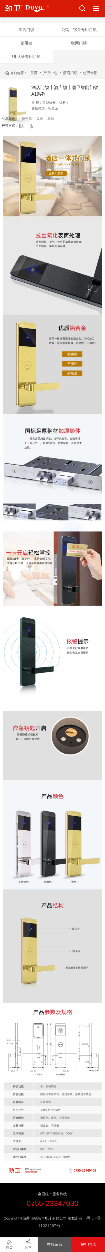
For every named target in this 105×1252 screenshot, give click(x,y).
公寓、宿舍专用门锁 (79, 29)
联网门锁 (79, 43)
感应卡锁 (90, 73)
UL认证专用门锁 (26, 56)
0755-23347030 (52, 1203)
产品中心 (50, 73)
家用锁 (26, 43)
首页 (34, 73)
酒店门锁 (26, 29)
